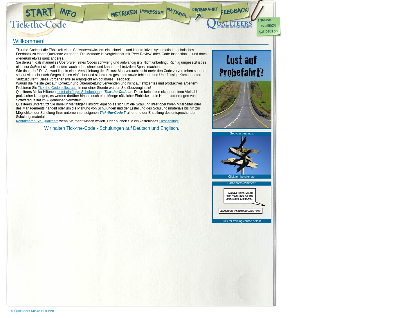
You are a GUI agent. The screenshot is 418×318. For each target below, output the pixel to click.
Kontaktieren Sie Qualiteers (37, 121)
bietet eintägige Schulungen (78, 92)
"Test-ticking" (169, 121)
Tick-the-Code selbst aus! (58, 88)
